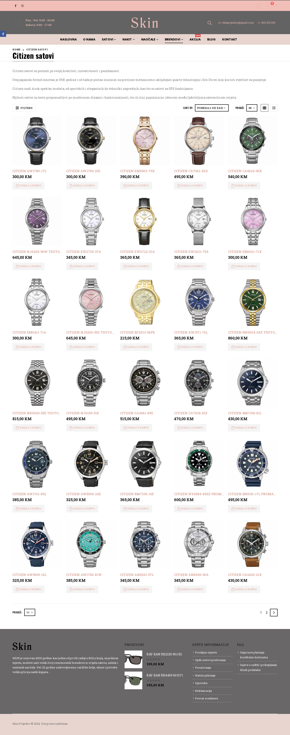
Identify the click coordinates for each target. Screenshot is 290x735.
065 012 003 (266, 22)
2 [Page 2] (266, 612)
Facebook (3, 34)
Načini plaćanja (205, 675)
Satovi (107, 39)
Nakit (127, 39)
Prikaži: (239, 108)
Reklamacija (203, 691)
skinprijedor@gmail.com (236, 22)
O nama (89, 39)
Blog (211, 39)
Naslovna (68, 39)
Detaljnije (58, 672)
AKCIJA (195, 38)
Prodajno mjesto (206, 652)
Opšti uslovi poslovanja (210, 660)
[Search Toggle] (209, 22)
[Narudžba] (212, 107)
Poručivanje (203, 667)
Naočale (148, 39)
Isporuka (201, 683)
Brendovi (172, 39)
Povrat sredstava (206, 698)
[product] (37, 141)
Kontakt (229, 39)
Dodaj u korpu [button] (30, 185)
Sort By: (188, 108)
